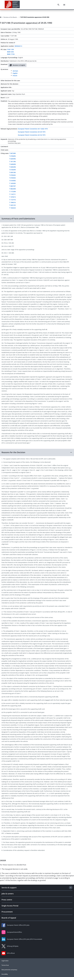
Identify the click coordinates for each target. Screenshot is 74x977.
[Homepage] (1, 17)
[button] (37, 218)
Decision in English (17, 65)
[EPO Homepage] (12, 5)
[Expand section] (70, 887)
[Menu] (64, 5)
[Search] (58, 5)
